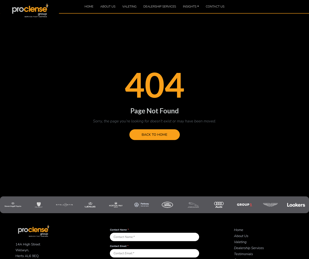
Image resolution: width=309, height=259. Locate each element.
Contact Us (215, 7)
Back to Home (154, 134)
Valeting (129, 7)
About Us (107, 7)
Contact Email (119, 246)
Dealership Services (159, 7)
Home (89, 7)
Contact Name (119, 229)
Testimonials (243, 254)
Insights (190, 7)
